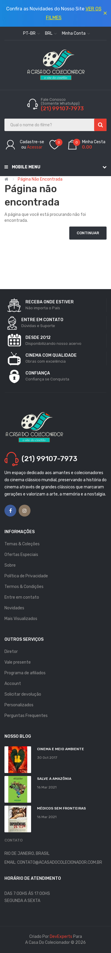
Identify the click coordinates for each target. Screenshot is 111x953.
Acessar (34, 147)
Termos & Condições (24, 586)
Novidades (14, 608)
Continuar (88, 233)
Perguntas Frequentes (26, 715)
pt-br (31, 33)
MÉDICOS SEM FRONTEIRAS (61, 808)
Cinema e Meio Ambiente (60, 749)
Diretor (11, 651)
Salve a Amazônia (54, 779)
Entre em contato (21, 597)
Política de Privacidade (26, 576)
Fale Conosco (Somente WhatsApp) (61, 101)
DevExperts (61, 936)
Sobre (10, 565)
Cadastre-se (32, 141)
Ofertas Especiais (21, 554)
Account (12, 683)
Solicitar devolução (22, 694)
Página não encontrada (40, 179)
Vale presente (17, 662)
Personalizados (18, 704)
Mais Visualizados (20, 618)
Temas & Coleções (22, 543)
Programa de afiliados (25, 672)
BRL (51, 33)
